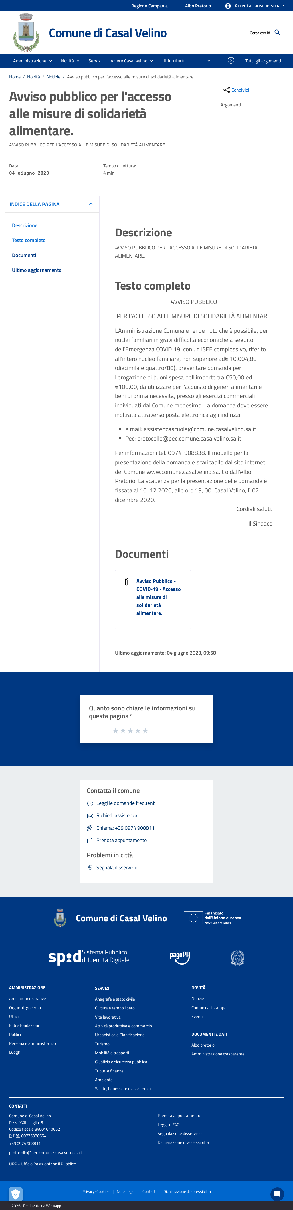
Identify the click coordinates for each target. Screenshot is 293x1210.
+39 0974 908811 (25, 1143)
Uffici (14, 1016)
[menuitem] (172, 60)
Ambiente (104, 1079)
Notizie (53, 76)
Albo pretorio (203, 1045)
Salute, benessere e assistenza (123, 1088)
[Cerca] (277, 32)
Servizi (102, 988)
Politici (15, 1034)
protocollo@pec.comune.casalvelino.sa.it (46, 1152)
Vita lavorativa (108, 1017)
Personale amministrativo (32, 1043)
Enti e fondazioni (24, 1025)
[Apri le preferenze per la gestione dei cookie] (16, 1194)
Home (15, 76)
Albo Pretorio (198, 5)
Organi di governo (25, 1007)
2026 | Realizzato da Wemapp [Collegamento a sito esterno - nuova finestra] (36, 1206)
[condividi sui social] (235, 89)
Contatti (18, 1106)
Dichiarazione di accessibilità (183, 1142)
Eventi (197, 1016)
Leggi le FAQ (169, 1124)
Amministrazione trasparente (218, 1054)
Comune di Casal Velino (108, 32)
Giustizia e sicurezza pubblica (121, 1061)
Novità (33, 76)
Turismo (102, 1044)
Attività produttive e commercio (123, 1026)
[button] (254, 6)
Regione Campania (149, 5)
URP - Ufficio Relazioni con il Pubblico (42, 1164)
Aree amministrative (27, 998)
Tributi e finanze (109, 1071)
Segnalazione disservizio (180, 1133)
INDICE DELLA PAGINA (35, 204)
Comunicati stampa (209, 1007)
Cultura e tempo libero (115, 1008)
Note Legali (126, 1191)
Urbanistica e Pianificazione (120, 1034)
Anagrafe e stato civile (115, 999)
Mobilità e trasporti (112, 1052)
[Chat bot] (277, 1194)
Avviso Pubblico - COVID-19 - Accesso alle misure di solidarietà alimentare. (158, 597)
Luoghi (15, 1052)
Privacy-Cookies (96, 1191)
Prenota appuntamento (179, 1115)
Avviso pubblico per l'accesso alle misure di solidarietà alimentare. (130, 76)
